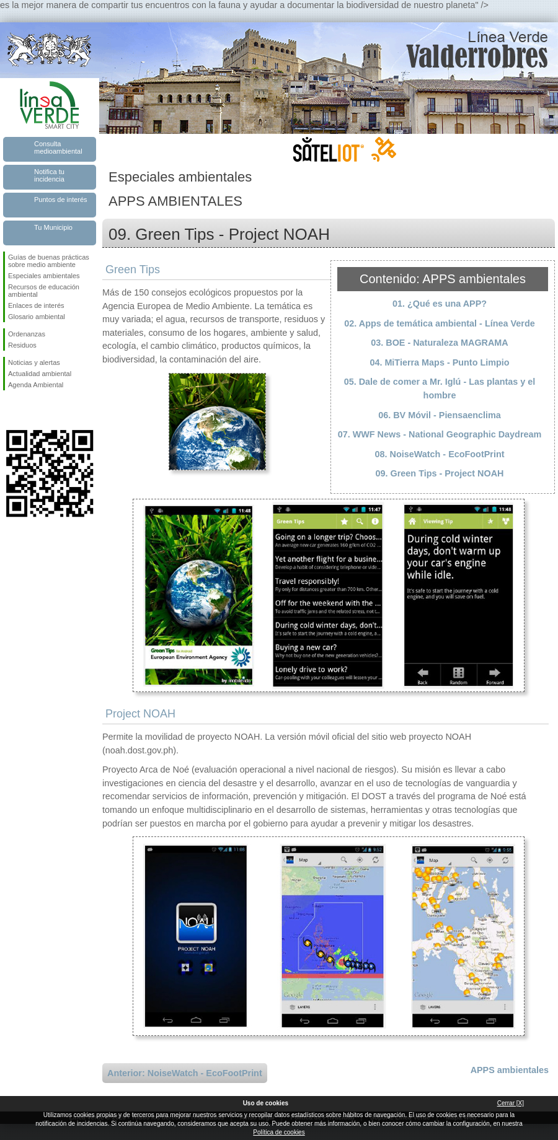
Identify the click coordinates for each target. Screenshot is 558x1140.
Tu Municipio (53, 227)
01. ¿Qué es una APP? (439, 304)
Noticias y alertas (34, 362)
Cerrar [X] (510, 1103)
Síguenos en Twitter (31, 410)
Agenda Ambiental (35, 384)
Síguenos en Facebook (10, 410)
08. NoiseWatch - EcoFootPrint (440, 454)
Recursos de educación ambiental (43, 290)
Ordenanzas (26, 334)
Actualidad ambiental (39, 373)
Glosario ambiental (36, 316)
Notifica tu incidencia (49, 175)
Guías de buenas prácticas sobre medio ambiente (48, 260)
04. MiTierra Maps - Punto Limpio (439, 362)
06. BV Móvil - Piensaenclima (439, 415)
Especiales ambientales (44, 275)
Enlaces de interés (36, 305)
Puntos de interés (60, 199)
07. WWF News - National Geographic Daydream (440, 434)
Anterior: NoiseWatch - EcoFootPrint (184, 1073)
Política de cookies (278, 1132)
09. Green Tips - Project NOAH (440, 473)
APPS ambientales (510, 1070)
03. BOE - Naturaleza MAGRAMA (439, 343)
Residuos (22, 345)
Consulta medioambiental (58, 147)
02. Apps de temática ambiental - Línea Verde (439, 323)
